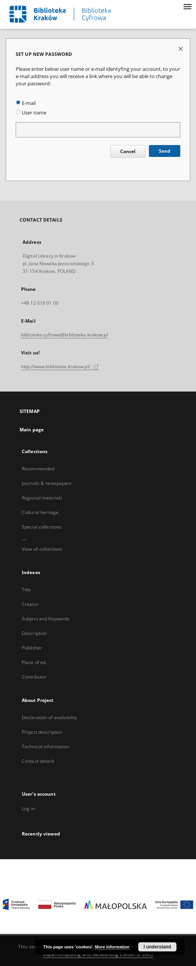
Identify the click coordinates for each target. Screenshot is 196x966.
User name (31, 112)
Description (34, 633)
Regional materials (42, 497)
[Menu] (187, 6)
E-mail (26, 103)
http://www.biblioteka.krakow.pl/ (60, 366)
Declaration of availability (49, 717)
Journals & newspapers (47, 483)
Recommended (38, 468)
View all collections (42, 549)
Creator (30, 604)
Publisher (32, 648)
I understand (157, 947)
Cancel (128, 151)
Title (26, 589)
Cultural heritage (40, 512)
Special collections (42, 527)
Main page (32, 429)
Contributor (34, 677)
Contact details (38, 761)
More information (112, 947)
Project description (42, 732)
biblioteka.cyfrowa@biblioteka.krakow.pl (64, 334)
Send (164, 151)
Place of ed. (34, 662)
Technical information (45, 746)
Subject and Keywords (45, 618)
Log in (28, 808)
